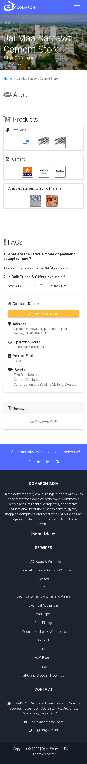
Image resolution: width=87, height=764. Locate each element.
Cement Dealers (26, 380)
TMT (43, 649)
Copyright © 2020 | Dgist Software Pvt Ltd (43, 752)
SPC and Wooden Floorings (43, 675)
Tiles (43, 666)
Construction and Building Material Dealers (45, 384)
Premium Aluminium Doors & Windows (44, 570)
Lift (43, 588)
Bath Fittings (44, 623)
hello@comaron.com (47, 722)
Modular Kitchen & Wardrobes (43, 632)
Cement (43, 640)
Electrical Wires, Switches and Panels (43, 596)
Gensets (43, 579)
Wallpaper (43, 614)
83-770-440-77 (47, 731)
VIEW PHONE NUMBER (43, 313)
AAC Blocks (43, 658)
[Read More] (43, 533)
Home (8, 78)
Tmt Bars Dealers (26, 375)
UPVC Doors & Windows (44, 562)
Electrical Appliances (44, 605)
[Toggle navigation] (77, 7)
